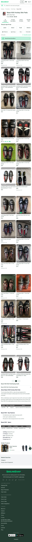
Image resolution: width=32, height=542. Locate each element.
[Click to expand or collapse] (16, 387)
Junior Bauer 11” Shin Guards (22, 318)
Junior (4, 27)
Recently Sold (28, 20)
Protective (7, 9)
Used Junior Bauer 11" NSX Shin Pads (7, 294)
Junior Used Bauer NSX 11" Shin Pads (7, 319)
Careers (3, 510)
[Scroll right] (30, 448)
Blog (2, 529)
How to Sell (3, 499)
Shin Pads (13, 9)
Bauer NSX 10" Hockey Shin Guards (8, 110)
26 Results (5, 20)
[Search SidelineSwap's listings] (18, 5)
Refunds (3, 487)
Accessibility (4, 523)
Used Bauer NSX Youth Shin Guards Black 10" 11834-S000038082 (8, 375)
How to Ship (4, 501)
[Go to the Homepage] (5, 1)
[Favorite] (14, 42)
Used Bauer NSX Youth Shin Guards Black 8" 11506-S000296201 (23, 87)
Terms (2, 515)
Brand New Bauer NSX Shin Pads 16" (23, 216)
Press (2, 525)
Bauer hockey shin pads (6, 239)
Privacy (2, 517)
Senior (12, 27)
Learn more (21, 477)
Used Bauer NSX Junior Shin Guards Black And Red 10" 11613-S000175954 (8, 187)
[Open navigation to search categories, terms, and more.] (2, 5)
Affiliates (3, 513)
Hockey (2, 9)
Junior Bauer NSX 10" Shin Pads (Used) (22, 111)
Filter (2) (5, 32)
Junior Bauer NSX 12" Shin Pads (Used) (22, 163)
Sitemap (3, 527)
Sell (22, 1)
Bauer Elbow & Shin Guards (21, 186)
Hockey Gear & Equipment (7, 462)
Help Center (3, 492)
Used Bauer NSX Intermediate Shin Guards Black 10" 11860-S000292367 (23, 375)
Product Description (13, 20)
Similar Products (21, 20)
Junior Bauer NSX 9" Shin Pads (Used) (7, 163)
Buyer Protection (5, 489)
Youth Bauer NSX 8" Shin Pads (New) (22, 61)
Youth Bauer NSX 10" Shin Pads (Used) (22, 139)
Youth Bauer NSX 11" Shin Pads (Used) (22, 294)
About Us (3, 508)
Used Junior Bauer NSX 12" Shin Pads (7, 264)
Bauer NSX (19, 9)
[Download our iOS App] (11, 535)
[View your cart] (26, 2)
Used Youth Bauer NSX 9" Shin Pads (22, 345)
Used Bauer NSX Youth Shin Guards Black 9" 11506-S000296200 (8, 87)
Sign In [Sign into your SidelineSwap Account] (29, 1)
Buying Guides (21, 479)
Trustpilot (16, 539)
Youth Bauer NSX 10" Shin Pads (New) (7, 61)
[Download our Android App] (20, 535)
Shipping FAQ (4, 485)
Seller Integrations (5, 503)
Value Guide (3, 497)
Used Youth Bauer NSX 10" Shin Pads (7, 139)
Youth (20, 27)
